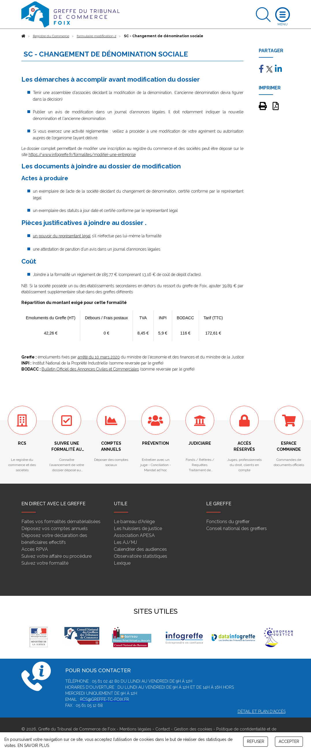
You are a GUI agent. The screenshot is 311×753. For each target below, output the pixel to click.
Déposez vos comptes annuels (54, 528)
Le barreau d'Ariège (134, 521)
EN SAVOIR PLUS (33, 745)
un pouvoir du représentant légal (62, 236)
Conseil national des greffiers (236, 528)
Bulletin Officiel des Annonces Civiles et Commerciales (90, 369)
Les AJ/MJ (125, 542)
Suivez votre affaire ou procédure (56, 556)
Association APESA (134, 535)
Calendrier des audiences (140, 549)
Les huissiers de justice (138, 528)
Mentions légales (135, 729)
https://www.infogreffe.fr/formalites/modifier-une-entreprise (82, 154)
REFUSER (255, 741)
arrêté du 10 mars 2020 (99, 357)
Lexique (122, 563)
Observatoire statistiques (140, 556)
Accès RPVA (34, 549)
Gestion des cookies (193, 729)
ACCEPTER (289, 741)
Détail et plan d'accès (262, 711)
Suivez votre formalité (44, 563)
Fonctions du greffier (227, 521)
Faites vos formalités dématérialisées (60, 521)
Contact (162, 729)
